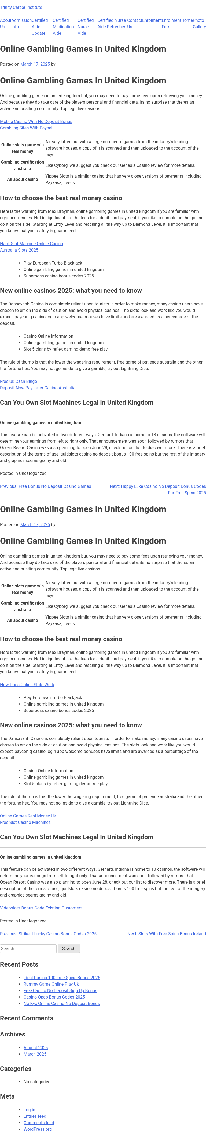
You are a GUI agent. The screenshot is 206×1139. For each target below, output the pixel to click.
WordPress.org (38, 1129)
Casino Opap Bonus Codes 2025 (54, 997)
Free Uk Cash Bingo (18, 381)
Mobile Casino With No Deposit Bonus (36, 121)
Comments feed (39, 1122)
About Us (6, 23)
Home (187, 20)
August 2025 (36, 1047)
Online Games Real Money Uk (28, 816)
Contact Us (134, 23)
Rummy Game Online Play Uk (51, 984)
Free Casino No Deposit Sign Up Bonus (60, 990)
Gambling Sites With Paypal (26, 128)
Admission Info (22, 23)
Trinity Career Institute (21, 7)
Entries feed (35, 1116)
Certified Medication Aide (63, 27)
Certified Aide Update (40, 27)
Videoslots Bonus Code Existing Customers (41, 908)
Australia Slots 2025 (19, 250)
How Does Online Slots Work (27, 684)
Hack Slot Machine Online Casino (31, 243)
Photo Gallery (199, 23)
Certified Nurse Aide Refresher (111, 23)
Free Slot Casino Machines (25, 822)
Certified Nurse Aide (86, 27)
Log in (29, 1109)
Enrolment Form (171, 23)
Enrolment (152, 20)
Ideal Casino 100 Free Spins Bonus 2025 (62, 977)
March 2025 (35, 1054)
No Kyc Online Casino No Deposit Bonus (62, 1003)
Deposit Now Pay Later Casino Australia (38, 387)
